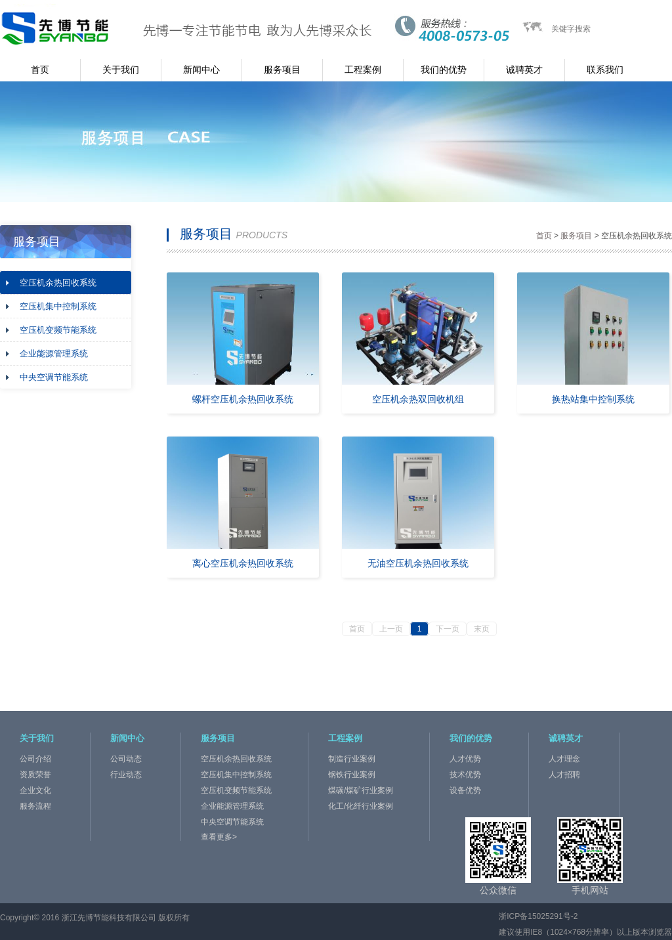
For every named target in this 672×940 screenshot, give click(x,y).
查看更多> (219, 837)
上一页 (391, 628)
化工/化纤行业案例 (360, 806)
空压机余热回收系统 (58, 283)
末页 (482, 628)
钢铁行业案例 (351, 774)
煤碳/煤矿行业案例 (360, 790)
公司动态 (126, 758)
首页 (40, 70)
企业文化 (35, 790)
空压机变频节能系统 (58, 330)
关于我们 (120, 70)
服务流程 (35, 806)
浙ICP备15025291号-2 (538, 916)
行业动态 (126, 774)
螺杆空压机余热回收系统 (242, 399)
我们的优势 (444, 70)
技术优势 (465, 774)
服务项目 (282, 70)
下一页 (447, 628)
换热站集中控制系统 (593, 399)
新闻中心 (201, 70)
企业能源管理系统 (54, 353)
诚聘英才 (524, 70)
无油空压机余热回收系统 (418, 563)
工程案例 (363, 70)
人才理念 (564, 758)
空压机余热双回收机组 (418, 399)
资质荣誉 (35, 774)
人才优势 (465, 758)
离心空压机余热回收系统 (242, 563)
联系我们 (605, 70)
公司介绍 (35, 758)
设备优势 (465, 790)
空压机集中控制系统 (58, 306)
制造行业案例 (351, 758)
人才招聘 (564, 774)
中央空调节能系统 (54, 377)
